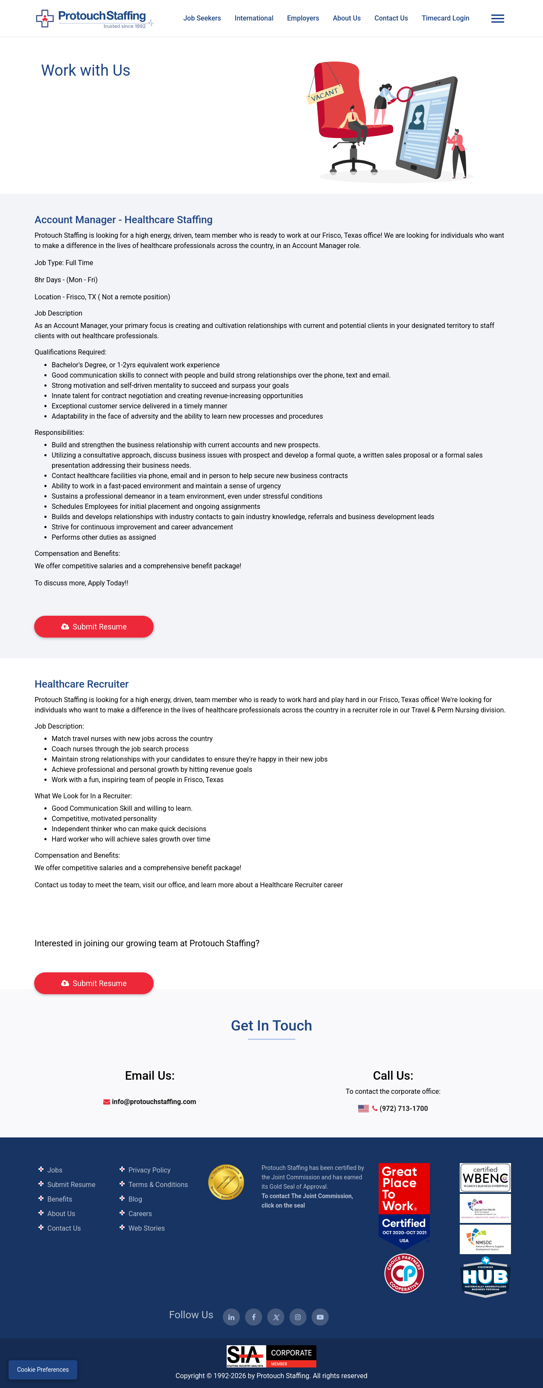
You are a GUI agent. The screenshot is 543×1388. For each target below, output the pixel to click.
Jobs (54, 1170)
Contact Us (391, 18)
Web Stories (146, 1228)
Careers (140, 1214)
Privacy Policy (149, 1170)
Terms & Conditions (158, 1185)
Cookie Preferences (43, 1369)
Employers (303, 18)
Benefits (59, 1199)
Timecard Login (446, 18)
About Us (347, 18)
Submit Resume (93, 626)
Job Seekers (202, 18)
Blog (135, 1199)
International (254, 18)
